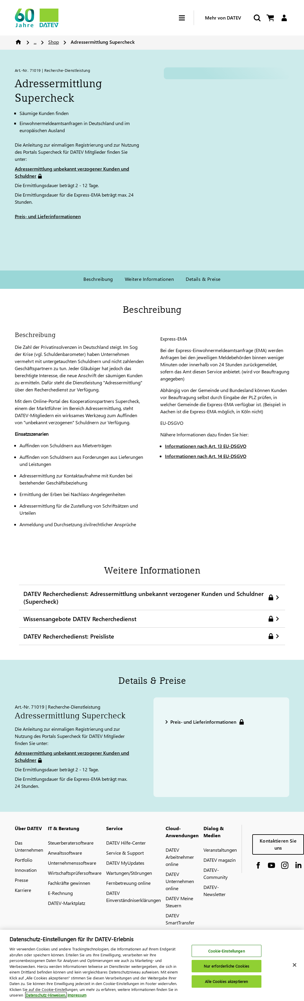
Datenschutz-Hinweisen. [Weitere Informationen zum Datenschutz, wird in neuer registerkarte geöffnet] (46, 994)
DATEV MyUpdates (125, 863)
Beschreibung (98, 279)
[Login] (284, 18)
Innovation (26, 870)
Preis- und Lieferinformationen (48, 216)
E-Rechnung (60, 893)
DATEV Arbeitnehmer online (180, 857)
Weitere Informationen (149, 279)
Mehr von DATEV (223, 17)
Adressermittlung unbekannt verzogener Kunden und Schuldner (72, 172)
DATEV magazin (219, 860)
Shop (53, 42)
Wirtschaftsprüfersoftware (74, 873)
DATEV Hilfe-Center (126, 843)
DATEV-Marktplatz (66, 903)
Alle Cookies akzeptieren (226, 981)
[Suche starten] (256, 18)
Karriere (23, 890)
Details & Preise (203, 279)
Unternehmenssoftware (72, 863)
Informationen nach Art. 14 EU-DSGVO (205, 456)
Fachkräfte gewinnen (69, 883)
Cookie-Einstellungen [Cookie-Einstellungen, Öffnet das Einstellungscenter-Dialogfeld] (226, 950)
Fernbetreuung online (128, 883)
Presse (21, 880)
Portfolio (23, 860)
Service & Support (125, 853)
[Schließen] (294, 964)
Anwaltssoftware (65, 853)
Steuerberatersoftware (70, 843)
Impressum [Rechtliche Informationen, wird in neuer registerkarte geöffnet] (76, 994)
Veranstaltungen (220, 850)
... (35, 42)
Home (18, 42)
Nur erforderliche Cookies (226, 965)
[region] (152, 965)
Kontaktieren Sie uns (278, 844)
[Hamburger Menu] (186, 18)
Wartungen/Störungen (129, 873)
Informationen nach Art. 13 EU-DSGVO (205, 446)
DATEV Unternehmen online (180, 881)
